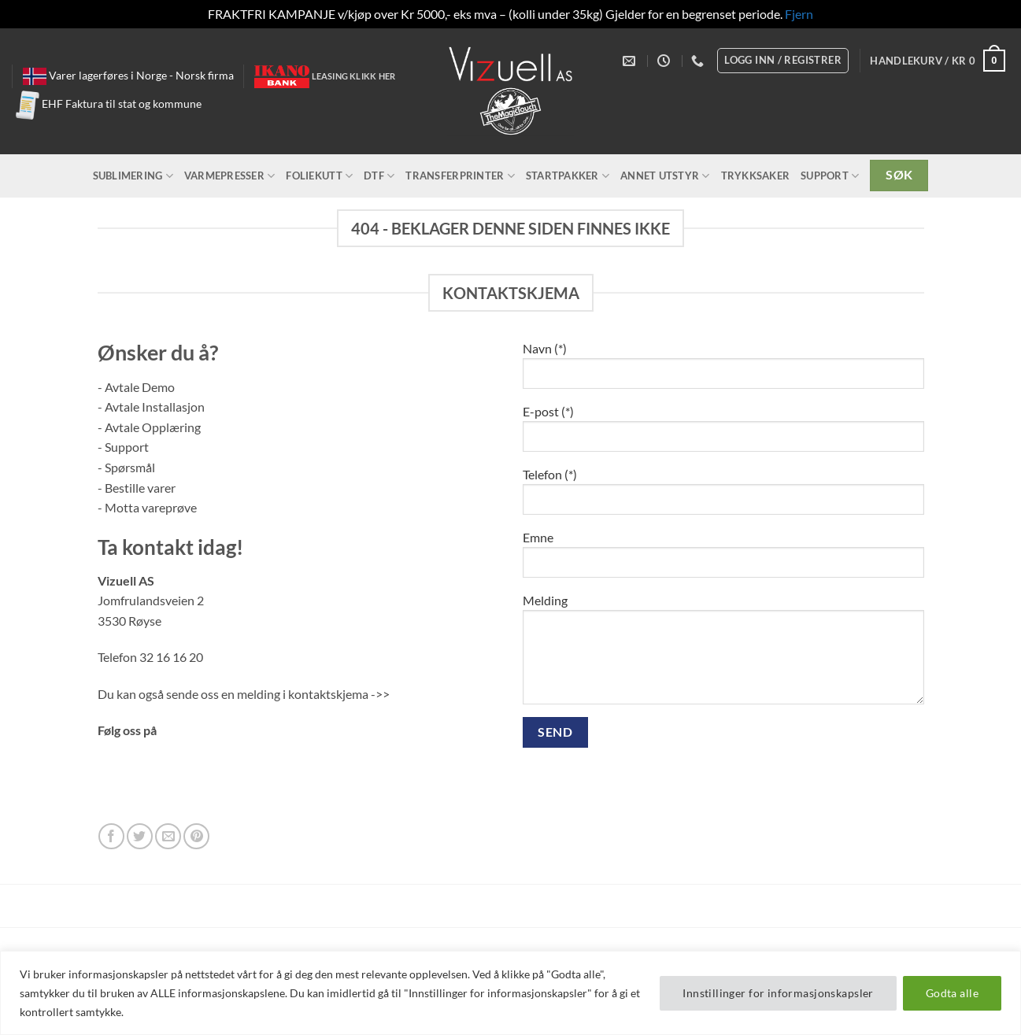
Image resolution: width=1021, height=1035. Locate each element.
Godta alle (952, 993)
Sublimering (133, 175)
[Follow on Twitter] (140, 836)
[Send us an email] (168, 836)
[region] (510, 993)
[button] (937, 61)
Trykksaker (755, 175)
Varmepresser (230, 175)
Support (830, 175)
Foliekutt (319, 175)
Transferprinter (459, 175)
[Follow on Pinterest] (196, 836)
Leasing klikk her (354, 76)
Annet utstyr (665, 175)
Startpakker (567, 175)
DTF (379, 175)
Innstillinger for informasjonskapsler (778, 993)
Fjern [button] (799, 13)
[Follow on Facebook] (111, 836)
